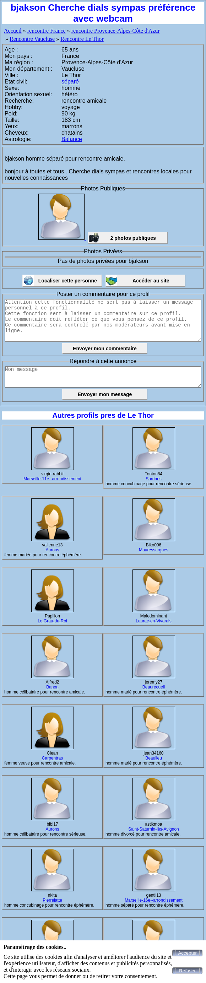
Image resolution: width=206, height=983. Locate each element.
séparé (70, 82)
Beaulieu (153, 758)
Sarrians (154, 478)
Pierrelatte (52, 900)
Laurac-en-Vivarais (154, 621)
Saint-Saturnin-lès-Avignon (153, 829)
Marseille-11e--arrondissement (52, 478)
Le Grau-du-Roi (52, 621)
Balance (71, 139)
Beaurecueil (153, 687)
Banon (52, 687)
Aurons (52, 549)
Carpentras (52, 758)
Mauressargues (153, 549)
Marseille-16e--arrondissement (154, 900)
